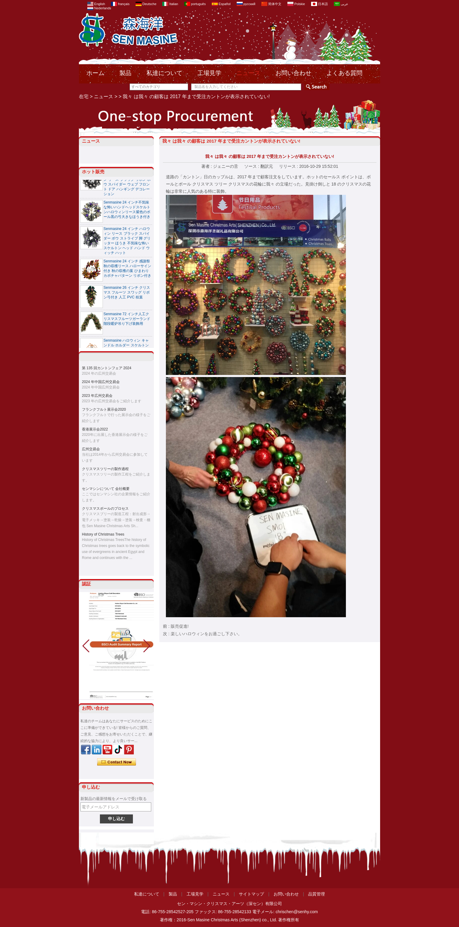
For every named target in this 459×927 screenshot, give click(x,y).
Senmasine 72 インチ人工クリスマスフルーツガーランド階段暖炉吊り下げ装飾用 (127, 320)
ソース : (252, 166)
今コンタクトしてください (116, 762)
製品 (125, 73)
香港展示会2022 (95, 429)
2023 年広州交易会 (97, 396)
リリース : (289, 166)
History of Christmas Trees (103, 534)
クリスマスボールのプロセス (105, 508)
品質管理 (316, 894)
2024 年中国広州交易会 (101, 382)
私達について (164, 73)
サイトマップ (251, 894)
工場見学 (209, 73)
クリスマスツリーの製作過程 (105, 469)
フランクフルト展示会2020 (104, 409)
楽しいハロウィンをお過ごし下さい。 (206, 633)
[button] (147, 646)
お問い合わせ (293, 73)
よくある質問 (344, 73)
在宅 (83, 96)
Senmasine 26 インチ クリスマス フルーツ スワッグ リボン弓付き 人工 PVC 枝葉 (127, 294)
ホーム (95, 73)
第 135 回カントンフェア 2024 (106, 368)
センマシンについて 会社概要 (106, 489)
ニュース (248, 73)
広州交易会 (91, 449)
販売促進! (180, 626)
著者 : (207, 166)
